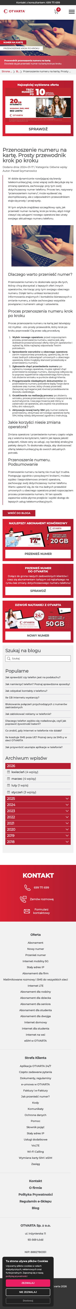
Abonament (35, 942)
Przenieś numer (35, 955)
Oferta (35, 935)
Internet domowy (35, 1022)
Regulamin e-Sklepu (35, 1201)
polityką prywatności (16, 1276)
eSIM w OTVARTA (35, 1040)
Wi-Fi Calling (35, 1151)
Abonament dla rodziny (35, 991)
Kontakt (35, 1181)
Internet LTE (35, 985)
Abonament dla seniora (35, 1004)
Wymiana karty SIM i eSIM (35, 1157)
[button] (56, 11)
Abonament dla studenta (35, 1010)
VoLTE (35, 1145)
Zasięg (35, 1164)
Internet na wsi (35, 1034)
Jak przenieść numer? (35, 1096)
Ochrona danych (35, 1115)
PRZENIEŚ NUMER (38, 554)
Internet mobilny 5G (36, 961)
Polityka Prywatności (35, 1194)
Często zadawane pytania (35, 1072)
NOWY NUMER (38, 635)
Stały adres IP (35, 967)
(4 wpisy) (24, 772)
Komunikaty (35, 1109)
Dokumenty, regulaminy (35, 1078)
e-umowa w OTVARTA (35, 1084)
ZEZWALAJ (28, 1283)
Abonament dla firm (35, 973)
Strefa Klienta (35, 1058)
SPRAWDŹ (38, 129)
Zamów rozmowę (42, 899)
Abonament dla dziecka (35, 998)
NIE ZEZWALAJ (28, 1292)
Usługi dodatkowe (35, 1139)
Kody (35, 1102)
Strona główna (7, 71)
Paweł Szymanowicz (24, 170)
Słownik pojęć (35, 1127)
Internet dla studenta (35, 1028)
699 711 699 (53, 2)
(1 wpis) (19, 785)
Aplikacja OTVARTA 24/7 (35, 1066)
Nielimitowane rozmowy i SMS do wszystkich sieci (35, 979)
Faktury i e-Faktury (35, 1090)
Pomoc (35, 1121)
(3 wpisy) (23, 792)
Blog (18, 71)
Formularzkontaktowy (41, 911)
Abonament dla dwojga (35, 1016)
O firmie (35, 1188)
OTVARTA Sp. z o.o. (35, 1225)
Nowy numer (35, 949)
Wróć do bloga (19, 513)
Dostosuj (28, 1300)
